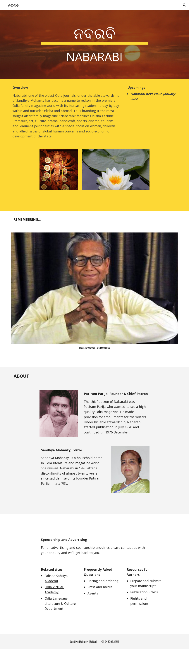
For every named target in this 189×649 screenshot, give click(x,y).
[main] (94, 45)
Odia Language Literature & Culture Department (61, 603)
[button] (184, 5)
